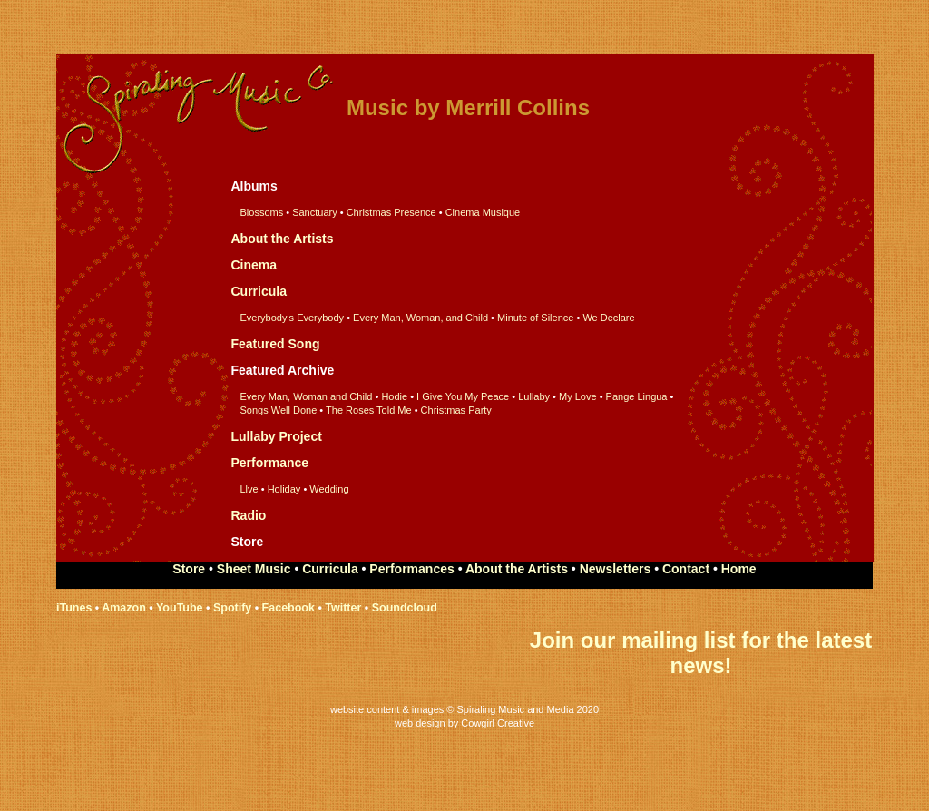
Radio (249, 515)
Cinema (254, 265)
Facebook (288, 607)
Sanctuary (314, 212)
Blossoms (262, 212)
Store (188, 569)
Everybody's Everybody (292, 317)
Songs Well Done (279, 410)
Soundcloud (404, 607)
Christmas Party (456, 410)
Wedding (328, 489)
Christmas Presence (391, 212)
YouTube (179, 607)
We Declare (608, 317)
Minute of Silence (535, 317)
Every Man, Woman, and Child (420, 317)
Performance (270, 462)
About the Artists (282, 238)
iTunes (74, 607)
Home (739, 569)
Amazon (124, 607)
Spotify (232, 607)
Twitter (343, 607)
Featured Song (275, 344)
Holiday (284, 489)
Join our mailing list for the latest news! (701, 653)
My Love (578, 396)
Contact (685, 569)
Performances (411, 569)
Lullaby (534, 396)
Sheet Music (256, 569)
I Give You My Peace (462, 396)
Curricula (259, 291)
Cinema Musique (483, 212)
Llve (249, 489)
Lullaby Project (276, 436)
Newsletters (615, 569)
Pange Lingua (635, 396)
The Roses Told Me (369, 410)
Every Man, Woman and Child (306, 396)
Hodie (394, 396)
